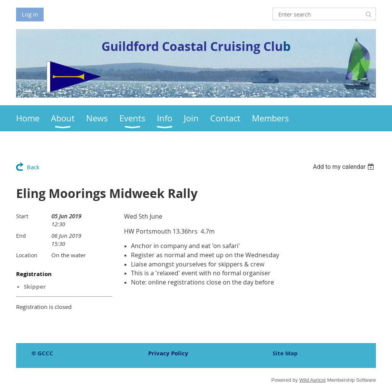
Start (22, 216)
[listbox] (344, 167)
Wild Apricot (312, 380)
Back (33, 167)
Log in (30, 14)
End (21, 235)
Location (27, 255)
